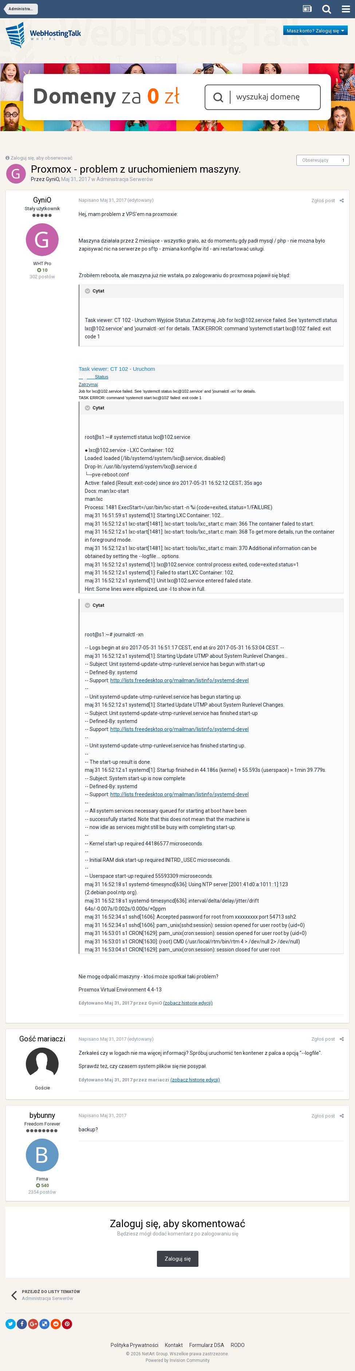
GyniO (52, 179)
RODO (238, 1345)
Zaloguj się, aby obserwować (41, 158)
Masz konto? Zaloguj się (315, 31)
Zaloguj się (178, 1259)
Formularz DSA (206, 1345)
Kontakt (174, 1345)
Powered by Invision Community (178, 1360)
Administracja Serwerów (124, 179)
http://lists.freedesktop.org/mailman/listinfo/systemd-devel (179, 680)
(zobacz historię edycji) (188, 1003)
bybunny (42, 1115)
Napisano (102, 200)
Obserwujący (315, 160)
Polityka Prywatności (134, 1345)
